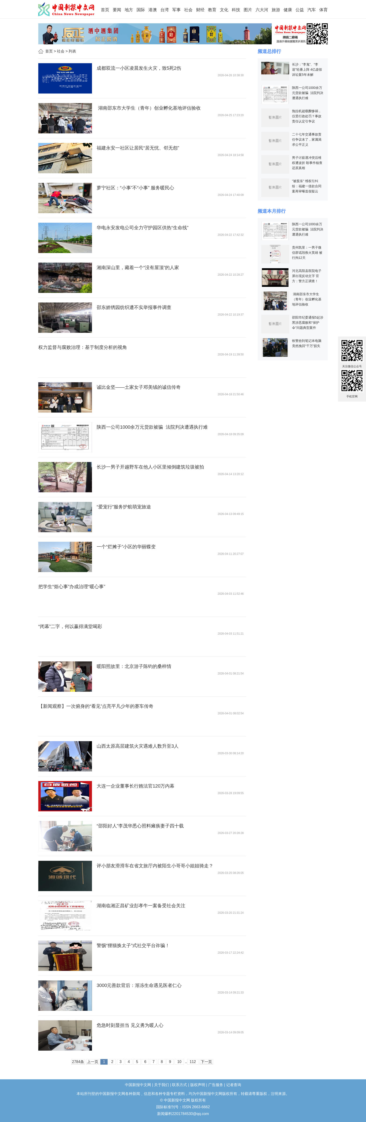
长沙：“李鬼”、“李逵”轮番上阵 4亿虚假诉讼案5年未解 (307, 69)
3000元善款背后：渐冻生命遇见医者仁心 (139, 985)
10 (179, 1062)
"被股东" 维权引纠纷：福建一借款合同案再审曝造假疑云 (306, 186)
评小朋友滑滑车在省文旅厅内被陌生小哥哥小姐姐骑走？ (155, 865)
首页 (49, 51)
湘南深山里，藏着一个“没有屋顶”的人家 (138, 267)
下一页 (206, 1062)
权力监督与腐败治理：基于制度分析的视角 (82, 347)
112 (193, 1062)
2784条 (78, 1062)
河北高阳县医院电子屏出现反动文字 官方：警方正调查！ (306, 276)
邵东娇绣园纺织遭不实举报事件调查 (134, 307)
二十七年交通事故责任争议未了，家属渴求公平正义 (306, 139)
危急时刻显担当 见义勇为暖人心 (130, 1025)
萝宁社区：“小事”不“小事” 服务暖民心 (135, 187)
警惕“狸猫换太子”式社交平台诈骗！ (133, 945)
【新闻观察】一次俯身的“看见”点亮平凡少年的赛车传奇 (95, 706)
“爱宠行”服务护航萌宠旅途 (124, 506)
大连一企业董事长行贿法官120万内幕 (135, 786)
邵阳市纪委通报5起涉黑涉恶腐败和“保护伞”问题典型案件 (307, 323)
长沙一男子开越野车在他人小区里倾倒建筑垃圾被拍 (150, 466)
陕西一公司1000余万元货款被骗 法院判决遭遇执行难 (152, 427)
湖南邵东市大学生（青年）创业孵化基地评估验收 (149, 108)
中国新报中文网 (66, 9)
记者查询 (233, 1085)
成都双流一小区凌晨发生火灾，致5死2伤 (139, 68)
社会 (60, 51)
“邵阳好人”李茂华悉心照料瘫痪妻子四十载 (140, 825)
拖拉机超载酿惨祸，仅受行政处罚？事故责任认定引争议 (306, 116)
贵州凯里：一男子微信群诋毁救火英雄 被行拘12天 (307, 253)
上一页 (92, 1062)
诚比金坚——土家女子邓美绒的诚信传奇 (139, 387)
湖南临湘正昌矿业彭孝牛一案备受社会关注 (141, 905)
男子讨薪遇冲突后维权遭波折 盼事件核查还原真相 (307, 163)
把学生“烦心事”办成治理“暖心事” (71, 586)
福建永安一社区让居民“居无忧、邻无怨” (138, 147)
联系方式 (179, 1085)
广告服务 (215, 1085)
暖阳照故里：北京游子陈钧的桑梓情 (134, 666)
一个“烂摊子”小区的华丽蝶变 (126, 546)
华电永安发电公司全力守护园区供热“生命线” (142, 227)
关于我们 (161, 1085)
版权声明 (197, 1085)
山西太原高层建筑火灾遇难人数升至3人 (138, 746)
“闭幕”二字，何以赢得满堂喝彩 (70, 626)
